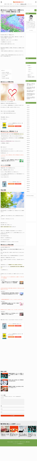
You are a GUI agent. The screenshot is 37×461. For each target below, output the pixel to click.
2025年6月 (28, 109)
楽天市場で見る (18, 325)
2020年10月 (28, 185)
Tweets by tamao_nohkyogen (30, 195)
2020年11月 (28, 183)
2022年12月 (28, 138)
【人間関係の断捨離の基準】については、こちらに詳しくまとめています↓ (12, 299)
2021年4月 (28, 173)
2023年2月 (28, 134)
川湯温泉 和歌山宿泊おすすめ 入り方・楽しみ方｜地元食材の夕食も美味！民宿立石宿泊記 (31, 94)
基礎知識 (30, 67)
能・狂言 (29, 65)
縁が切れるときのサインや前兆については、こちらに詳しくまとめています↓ (12, 309)
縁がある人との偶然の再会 (5, 72)
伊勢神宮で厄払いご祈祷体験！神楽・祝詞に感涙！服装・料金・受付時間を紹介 (31, 98)
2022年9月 (28, 144)
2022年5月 (28, 152)
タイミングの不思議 (4, 75)
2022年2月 (28, 156)
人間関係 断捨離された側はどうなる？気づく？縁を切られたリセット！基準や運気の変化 (10, 304)
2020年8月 (28, 189)
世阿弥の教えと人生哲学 (12, 13)
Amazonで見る (11, 325)
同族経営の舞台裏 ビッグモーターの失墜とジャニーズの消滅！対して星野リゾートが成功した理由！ (16, 374)
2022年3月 (28, 154)
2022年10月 (28, 142)
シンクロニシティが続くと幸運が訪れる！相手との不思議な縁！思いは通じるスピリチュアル (10, 160)
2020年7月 (28, 191)
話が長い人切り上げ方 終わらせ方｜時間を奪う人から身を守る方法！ (16, 380)
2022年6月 (28, 150)
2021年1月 (28, 179)
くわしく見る (31, 30)
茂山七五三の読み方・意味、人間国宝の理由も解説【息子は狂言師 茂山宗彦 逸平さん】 (31, 88)
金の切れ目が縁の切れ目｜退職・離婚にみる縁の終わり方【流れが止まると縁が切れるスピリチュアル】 (10, 294)
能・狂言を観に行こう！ (21, 443)
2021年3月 (28, 175)
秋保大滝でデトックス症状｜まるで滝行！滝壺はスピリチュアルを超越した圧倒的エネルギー (31, 84)
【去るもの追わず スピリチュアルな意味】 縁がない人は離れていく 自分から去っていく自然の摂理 (9, 282)
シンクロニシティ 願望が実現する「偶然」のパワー (14, 181)
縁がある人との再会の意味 (5, 78)
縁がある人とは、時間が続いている (6, 73)
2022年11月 (28, 140)
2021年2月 (28, 177)
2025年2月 (28, 113)
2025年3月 (28, 111)
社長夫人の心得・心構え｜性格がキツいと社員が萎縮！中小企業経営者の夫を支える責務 (23, 435)
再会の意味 (3, 76)
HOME (2, 6)
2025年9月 (28, 105)
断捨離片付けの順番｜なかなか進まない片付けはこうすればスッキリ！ (16, 387)
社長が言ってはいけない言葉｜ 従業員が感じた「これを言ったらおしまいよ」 (5, 435)
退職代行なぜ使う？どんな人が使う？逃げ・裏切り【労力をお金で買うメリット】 (14, 435)
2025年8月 (28, 107)
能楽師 (29, 71)
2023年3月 (28, 132)
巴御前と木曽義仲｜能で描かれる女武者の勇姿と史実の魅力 (31, 91)
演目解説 (30, 69)
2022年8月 (28, 146)
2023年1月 (28, 136)
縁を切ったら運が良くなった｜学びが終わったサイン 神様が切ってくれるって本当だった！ (10, 314)
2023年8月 (28, 130)
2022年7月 (28, 148)
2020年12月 (28, 181)
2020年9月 (28, 187)
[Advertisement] (12, 62)
